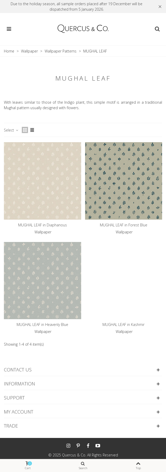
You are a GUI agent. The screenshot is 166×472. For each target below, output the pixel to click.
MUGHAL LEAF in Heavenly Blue (42, 324)
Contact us (18, 369)
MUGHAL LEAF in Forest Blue (123, 224)
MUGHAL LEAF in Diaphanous (42, 224)
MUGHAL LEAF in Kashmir (123, 324)
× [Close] (160, 6)
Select (11, 130)
